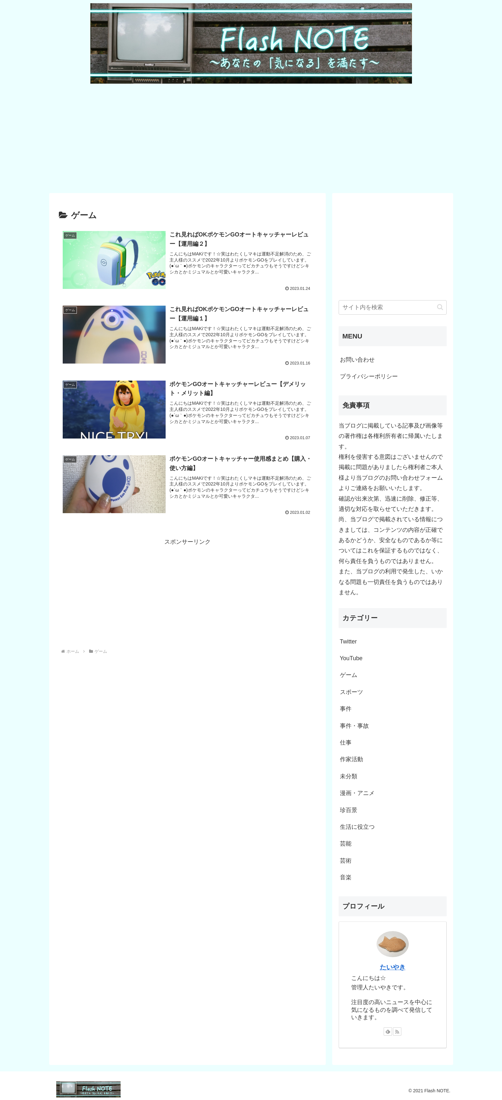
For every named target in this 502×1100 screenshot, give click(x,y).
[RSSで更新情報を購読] (397, 1031)
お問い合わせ (357, 359)
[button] (440, 307)
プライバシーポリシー (369, 376)
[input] (393, 307)
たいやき (393, 967)
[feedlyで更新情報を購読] (388, 1031)
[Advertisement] (242, 138)
